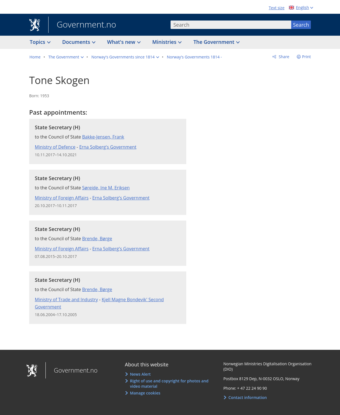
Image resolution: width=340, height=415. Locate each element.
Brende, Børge (97, 238)
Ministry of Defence (55, 147)
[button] (66, 57)
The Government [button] (214, 41)
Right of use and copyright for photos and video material (169, 383)
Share (283, 56)
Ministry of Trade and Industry (66, 299)
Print (306, 56)
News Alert (140, 374)
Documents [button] (76, 41)
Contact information (247, 397)
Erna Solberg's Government (107, 147)
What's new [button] (122, 41)
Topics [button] (38, 41)
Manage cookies (145, 393)
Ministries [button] (165, 41)
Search (301, 24)
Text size (276, 7)
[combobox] (231, 25)
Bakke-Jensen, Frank (103, 137)
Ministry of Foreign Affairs (62, 198)
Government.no (82, 25)
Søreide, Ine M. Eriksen (106, 188)
